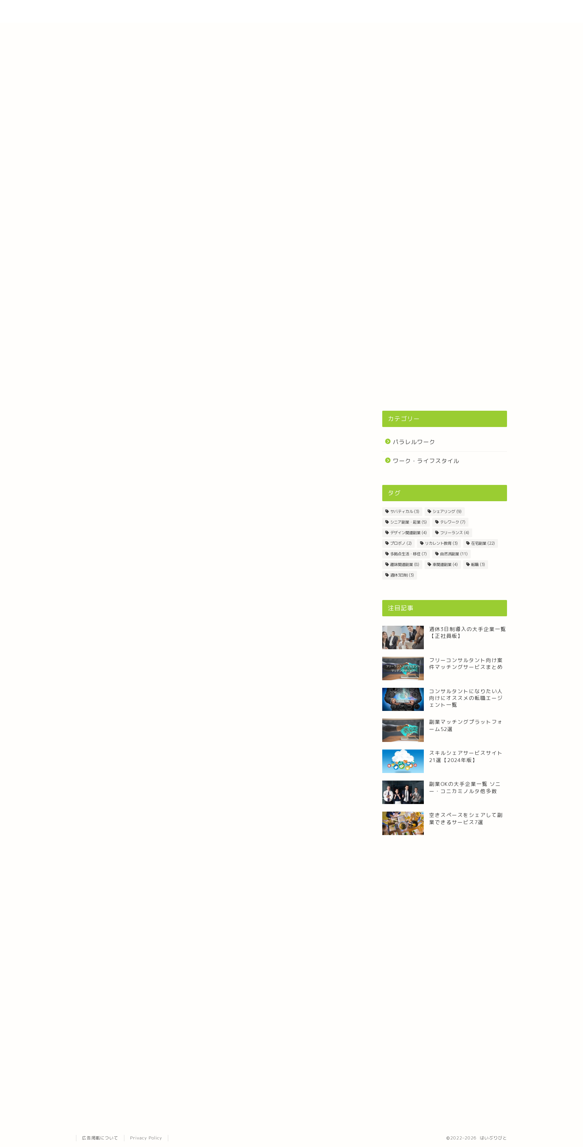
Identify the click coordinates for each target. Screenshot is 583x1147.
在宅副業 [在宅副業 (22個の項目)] (483, 543)
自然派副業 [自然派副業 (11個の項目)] (454, 553)
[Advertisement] (444, 344)
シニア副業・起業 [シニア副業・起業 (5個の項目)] (408, 522)
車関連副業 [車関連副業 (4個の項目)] (445, 564)
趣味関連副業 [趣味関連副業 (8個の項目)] (404, 564)
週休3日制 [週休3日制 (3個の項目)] (402, 575)
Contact (453, 11)
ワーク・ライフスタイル (426, 461)
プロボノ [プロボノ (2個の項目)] (401, 543)
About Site (408, 11)
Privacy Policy (146, 1138)
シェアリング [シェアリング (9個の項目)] (447, 511)
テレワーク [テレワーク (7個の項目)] (452, 522)
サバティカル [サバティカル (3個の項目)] (404, 511)
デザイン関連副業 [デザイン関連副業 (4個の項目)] (408, 532)
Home (366, 11)
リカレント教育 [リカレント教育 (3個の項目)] (441, 543)
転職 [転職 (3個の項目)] (478, 564)
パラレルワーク (414, 442)
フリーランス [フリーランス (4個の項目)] (454, 532)
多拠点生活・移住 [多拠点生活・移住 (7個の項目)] (408, 553)
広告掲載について (100, 1138)
